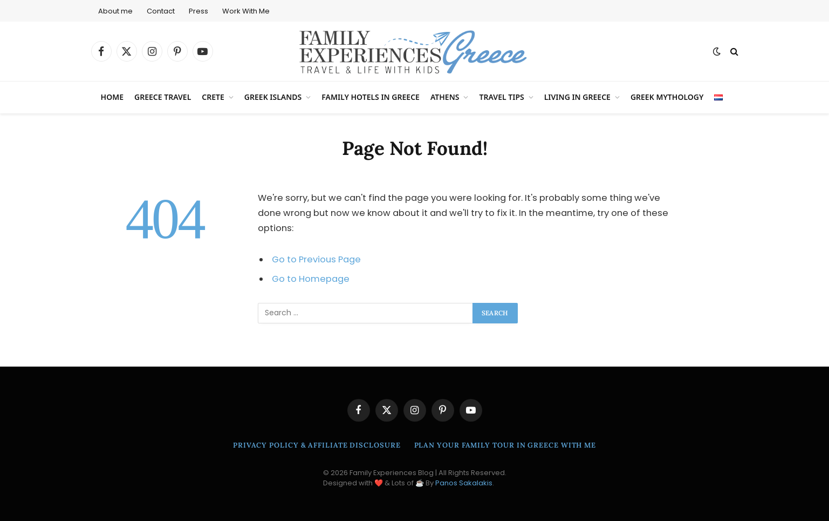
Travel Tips (501, 97)
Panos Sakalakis (463, 483)
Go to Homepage (311, 279)
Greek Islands (273, 97)
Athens (445, 97)
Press (198, 11)
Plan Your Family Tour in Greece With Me (505, 445)
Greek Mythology (667, 97)
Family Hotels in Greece (370, 97)
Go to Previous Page (316, 259)
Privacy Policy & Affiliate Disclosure (317, 445)
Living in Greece (577, 97)
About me (115, 11)
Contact (161, 11)
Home (112, 97)
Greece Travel (162, 97)
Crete (213, 97)
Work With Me (246, 11)
